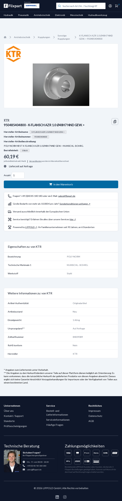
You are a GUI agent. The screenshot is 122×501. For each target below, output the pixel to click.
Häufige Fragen (54, 424)
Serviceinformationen (58, 419)
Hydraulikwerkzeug (97, 15)
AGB (91, 420)
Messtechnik (76, 15)
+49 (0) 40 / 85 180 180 (36, 466)
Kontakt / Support (14, 415)
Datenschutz (95, 415)
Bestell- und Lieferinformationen (57, 412)
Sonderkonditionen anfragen (74, 203)
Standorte (9, 420)
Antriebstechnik (42, 15)
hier (72, 219)
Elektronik (60, 15)
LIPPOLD (30, 227)
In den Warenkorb (61, 184)
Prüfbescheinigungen (15, 425)
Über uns (9, 410)
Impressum (94, 410)
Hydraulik (8, 15)
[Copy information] (115, 121)
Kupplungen (44, 37)
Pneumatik (23, 15)
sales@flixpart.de (66, 196)
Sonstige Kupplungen (64, 37)
